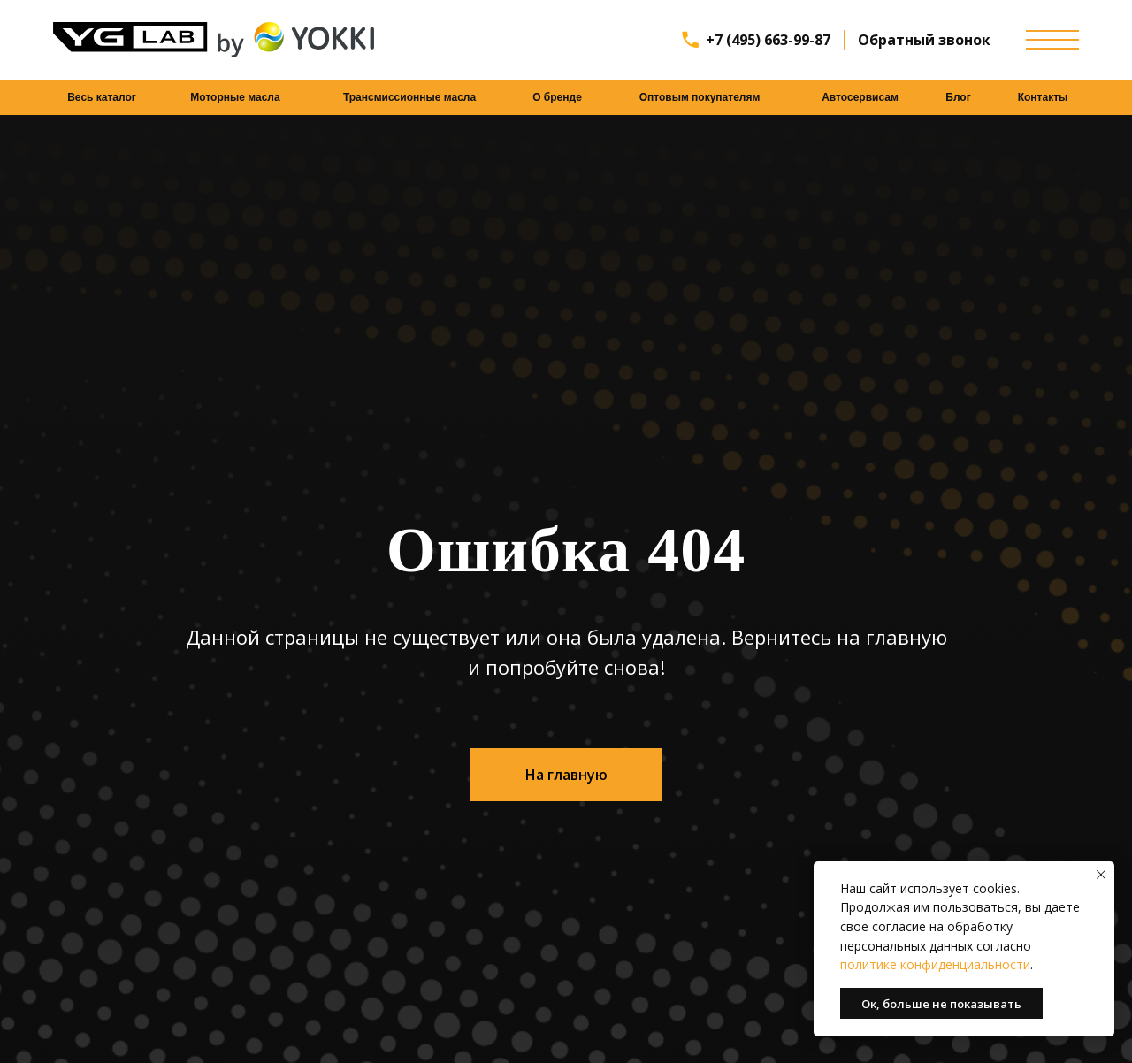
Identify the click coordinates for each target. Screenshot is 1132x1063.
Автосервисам (860, 97)
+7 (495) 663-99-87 (768, 40)
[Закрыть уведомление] (1101, 874)
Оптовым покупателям (700, 97)
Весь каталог (101, 97)
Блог (957, 97)
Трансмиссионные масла (409, 97)
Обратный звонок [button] (924, 40)
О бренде (557, 97)
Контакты (1043, 97)
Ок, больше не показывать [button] (941, 1004)
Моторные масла (234, 97)
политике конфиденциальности (935, 964)
